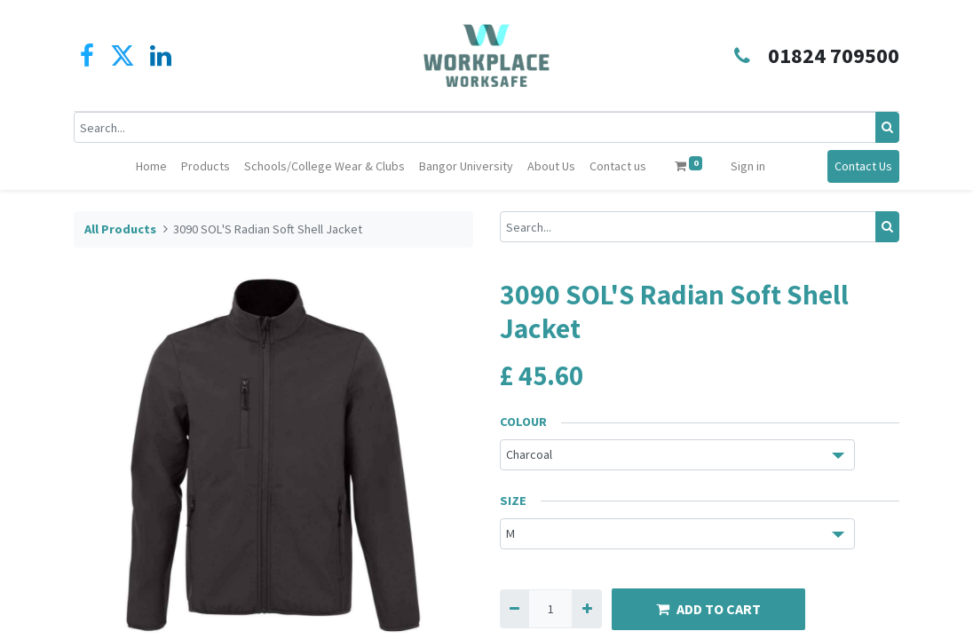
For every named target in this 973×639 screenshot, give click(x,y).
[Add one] (586, 608)
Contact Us (863, 166)
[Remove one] (514, 608)
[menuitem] (151, 166)
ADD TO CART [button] (708, 609)
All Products (120, 229)
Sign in (748, 166)
